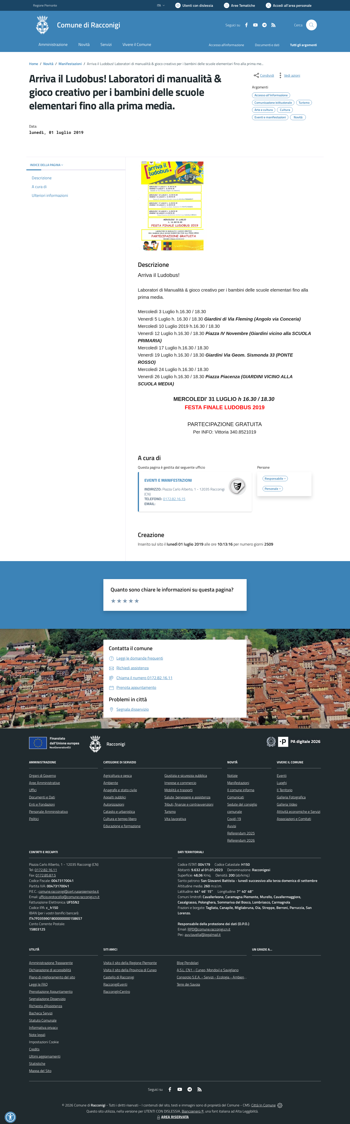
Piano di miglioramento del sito (52, 977)
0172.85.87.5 (46, 875)
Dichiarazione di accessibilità (50, 970)
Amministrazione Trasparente (51, 962)
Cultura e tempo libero (119, 818)
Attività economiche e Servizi (298, 811)
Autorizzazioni (113, 804)
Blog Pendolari (187, 962)
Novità (48, 63)
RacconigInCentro (116, 991)
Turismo (170, 811)
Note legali (37, 1034)
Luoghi (282, 782)
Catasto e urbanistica (119, 811)
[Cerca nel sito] (311, 25)
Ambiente (110, 782)
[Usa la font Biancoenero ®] (194, 5)
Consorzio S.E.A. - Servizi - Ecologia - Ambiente (212, 977)
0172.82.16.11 (46, 869)
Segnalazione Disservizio (47, 998)
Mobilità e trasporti (178, 790)
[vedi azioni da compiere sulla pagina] (288, 75)
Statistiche (37, 1063)
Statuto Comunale (43, 1020)
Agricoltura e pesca (117, 775)
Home (33, 63)
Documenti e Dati (42, 797)
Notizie (232, 775)
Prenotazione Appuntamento (51, 991)
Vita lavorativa (175, 818)
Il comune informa (240, 790)
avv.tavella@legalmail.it (203, 934)
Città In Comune (263, 1105)
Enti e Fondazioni (42, 804)
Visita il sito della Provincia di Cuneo (130, 970)
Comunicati (235, 797)
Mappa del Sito (40, 1070)
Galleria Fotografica (291, 797)
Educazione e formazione (122, 826)
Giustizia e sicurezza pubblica (185, 775)
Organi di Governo (42, 775)
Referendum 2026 (241, 840)
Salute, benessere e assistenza (187, 797)
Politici (34, 818)
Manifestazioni (70, 63)
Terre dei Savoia (188, 984)
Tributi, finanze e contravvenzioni (188, 804)
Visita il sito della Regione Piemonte (130, 962)
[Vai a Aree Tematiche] (239, 5)
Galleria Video (287, 804)
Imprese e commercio (180, 782)
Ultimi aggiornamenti (44, 1056)
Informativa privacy (43, 1027)
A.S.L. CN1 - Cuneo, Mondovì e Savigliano (208, 970)
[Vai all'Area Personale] (288, 5)
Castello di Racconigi (118, 977)
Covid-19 (234, 818)
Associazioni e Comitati (294, 818)
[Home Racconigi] (76, 25)
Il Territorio (284, 790)
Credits (34, 1049)
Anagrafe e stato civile (120, 790)
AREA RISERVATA (172, 1117)
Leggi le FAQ (38, 984)
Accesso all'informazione (226, 44)
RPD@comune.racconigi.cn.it (209, 929)
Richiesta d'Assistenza (45, 1006)
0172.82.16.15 (174, 498)
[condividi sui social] (263, 75)
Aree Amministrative (44, 782)
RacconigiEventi (115, 984)
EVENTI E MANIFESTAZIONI (168, 480)
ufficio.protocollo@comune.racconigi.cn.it (69, 896)
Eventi (281, 775)
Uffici (32, 790)
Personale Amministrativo (48, 811)
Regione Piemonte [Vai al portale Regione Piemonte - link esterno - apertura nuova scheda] (45, 5)
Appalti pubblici (114, 797)
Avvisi (231, 826)
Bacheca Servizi (40, 1013)
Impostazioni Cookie (44, 1042)
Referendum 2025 (241, 833)
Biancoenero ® (193, 1111)
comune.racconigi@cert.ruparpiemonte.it (69, 891)
